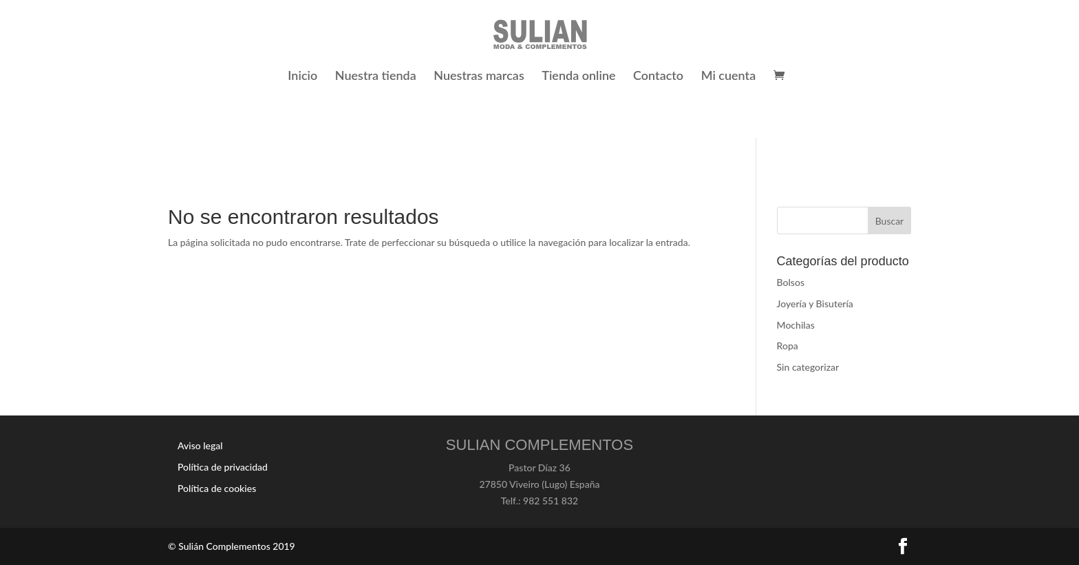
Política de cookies (217, 488)
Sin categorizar (808, 367)
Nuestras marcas (479, 76)
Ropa (787, 345)
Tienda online (578, 76)
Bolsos (790, 282)
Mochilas (796, 325)
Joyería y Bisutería (815, 303)
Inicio (302, 76)
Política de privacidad (223, 467)
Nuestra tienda (375, 76)
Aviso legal (200, 445)
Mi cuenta (728, 76)
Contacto (658, 76)
